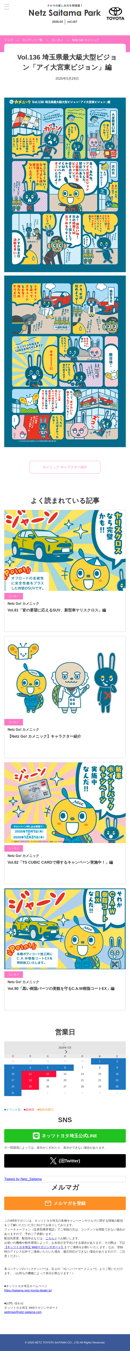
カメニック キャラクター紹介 (65, 467)
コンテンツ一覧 (32, 40)
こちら (50, 1238)
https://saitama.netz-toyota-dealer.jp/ (28, 1290)
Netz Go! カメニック (85, 40)
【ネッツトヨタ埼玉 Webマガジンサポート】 (34, 1247)
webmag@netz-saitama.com (23, 1312)
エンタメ (57, 40)
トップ (8, 40)
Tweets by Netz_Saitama (23, 1179)
